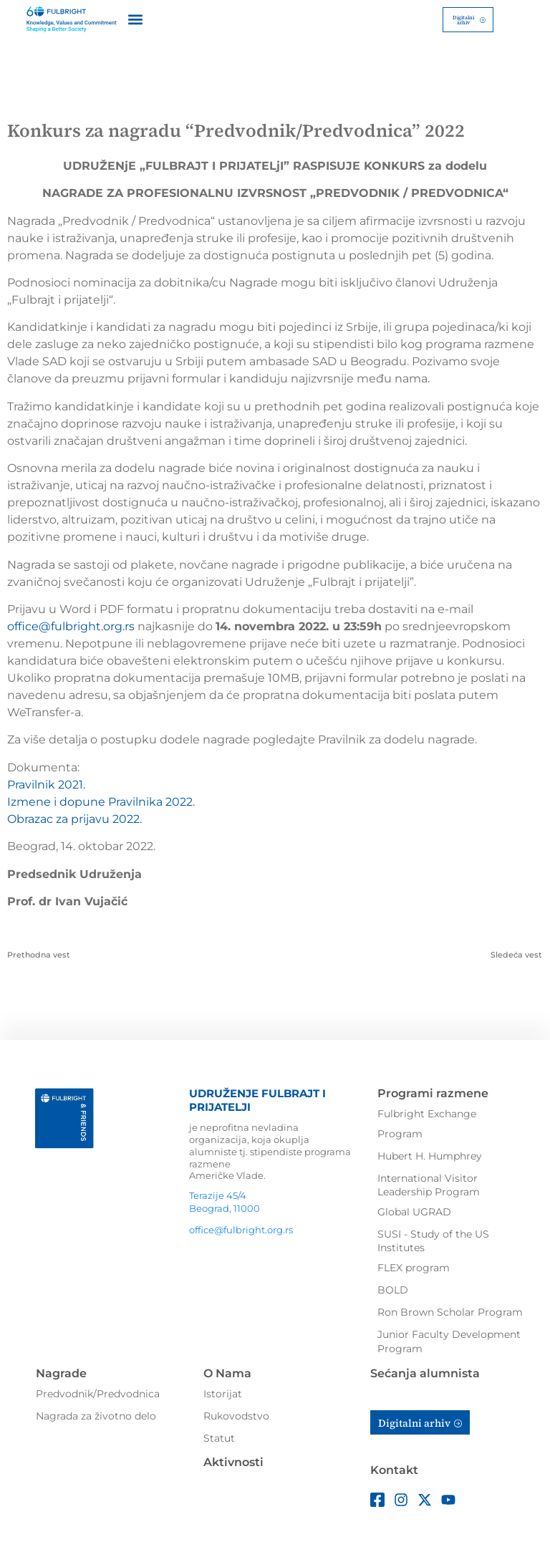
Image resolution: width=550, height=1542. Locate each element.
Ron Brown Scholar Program (450, 1310)
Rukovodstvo (236, 1414)
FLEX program (413, 1266)
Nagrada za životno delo (96, 1414)
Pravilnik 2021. (46, 783)
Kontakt (394, 1469)
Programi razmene (432, 1092)
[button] (136, 19)
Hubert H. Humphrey (429, 1154)
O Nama (227, 1372)
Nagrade (61, 1372)
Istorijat (222, 1392)
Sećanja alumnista (425, 1372)
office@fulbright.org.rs (71, 625)
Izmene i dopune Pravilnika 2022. (101, 800)
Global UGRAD (414, 1210)
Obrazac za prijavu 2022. (74, 817)
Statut (219, 1436)
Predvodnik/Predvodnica (98, 1392)
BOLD (392, 1288)
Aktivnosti (233, 1461)
